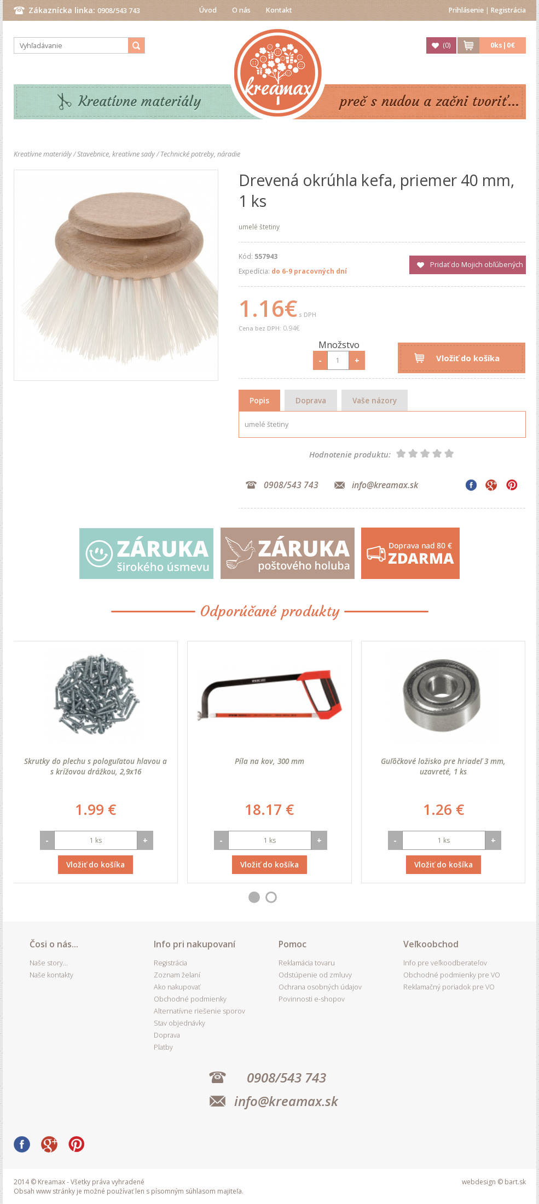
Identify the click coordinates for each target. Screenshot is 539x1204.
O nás (241, 10)
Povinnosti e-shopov (312, 999)
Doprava (310, 400)
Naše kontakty (51, 975)
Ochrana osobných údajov (320, 987)
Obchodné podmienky (190, 999)
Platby (163, 1047)
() (446, 45)
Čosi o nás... (54, 944)
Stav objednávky (179, 1023)
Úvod (208, 10)
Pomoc (292, 944)
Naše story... (49, 963)
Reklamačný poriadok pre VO (449, 987)
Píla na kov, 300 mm (269, 761)
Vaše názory (374, 400)
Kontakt (279, 10)
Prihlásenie (466, 10)
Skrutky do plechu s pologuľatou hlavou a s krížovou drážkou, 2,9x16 (95, 766)
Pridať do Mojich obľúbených (476, 264)
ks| (502, 45)
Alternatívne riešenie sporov (199, 1011)
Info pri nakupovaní (194, 944)
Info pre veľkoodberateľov (445, 963)
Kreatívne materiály (140, 101)
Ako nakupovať (177, 987)
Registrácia (508, 10)
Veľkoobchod (431, 944)
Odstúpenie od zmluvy (315, 975)
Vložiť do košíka (468, 357)
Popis (259, 400)
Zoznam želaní (177, 975)
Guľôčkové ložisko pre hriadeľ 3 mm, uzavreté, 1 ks (443, 766)
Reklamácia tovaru (307, 963)
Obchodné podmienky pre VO (451, 975)
